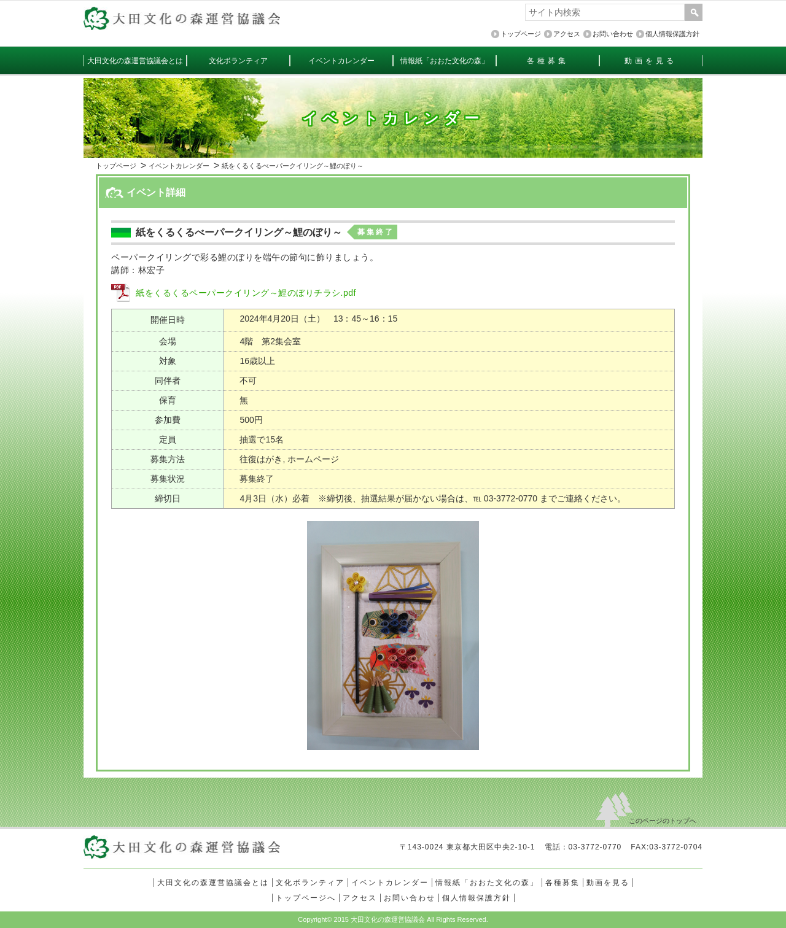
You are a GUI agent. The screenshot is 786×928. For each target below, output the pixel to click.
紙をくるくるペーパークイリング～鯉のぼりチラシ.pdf (246, 293)
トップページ (116, 165)
